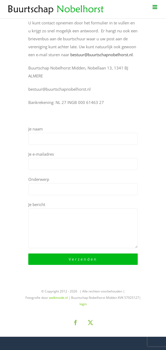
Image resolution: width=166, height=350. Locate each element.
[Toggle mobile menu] (155, 7)
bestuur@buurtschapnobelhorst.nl (101, 54)
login (83, 304)
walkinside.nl (58, 297)
